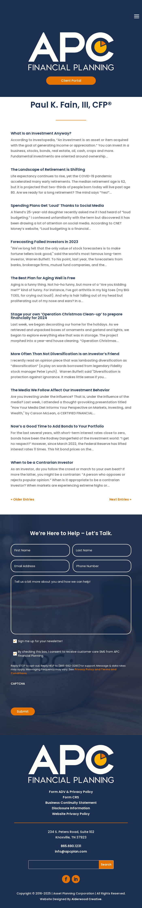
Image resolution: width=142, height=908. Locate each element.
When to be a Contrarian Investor (42, 462)
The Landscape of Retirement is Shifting (48, 169)
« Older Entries (22, 499)
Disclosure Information (71, 808)
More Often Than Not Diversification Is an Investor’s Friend (65, 353)
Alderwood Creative (86, 899)
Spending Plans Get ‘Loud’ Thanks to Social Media (57, 205)
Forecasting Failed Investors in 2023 (44, 241)
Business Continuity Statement (71, 802)
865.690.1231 (71, 846)
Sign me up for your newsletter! (40, 641)
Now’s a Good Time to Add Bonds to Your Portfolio (57, 426)
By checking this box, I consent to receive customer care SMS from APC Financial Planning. (69, 654)
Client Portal (71, 80)
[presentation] (41, 695)
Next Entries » (120, 499)
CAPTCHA (18, 684)
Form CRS (71, 797)
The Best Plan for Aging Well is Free (43, 277)
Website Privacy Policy (71, 813)
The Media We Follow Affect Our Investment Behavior (60, 389)
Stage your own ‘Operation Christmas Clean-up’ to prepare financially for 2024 (66, 316)
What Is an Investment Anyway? (41, 133)
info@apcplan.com (71, 851)
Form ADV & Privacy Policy (71, 791)
